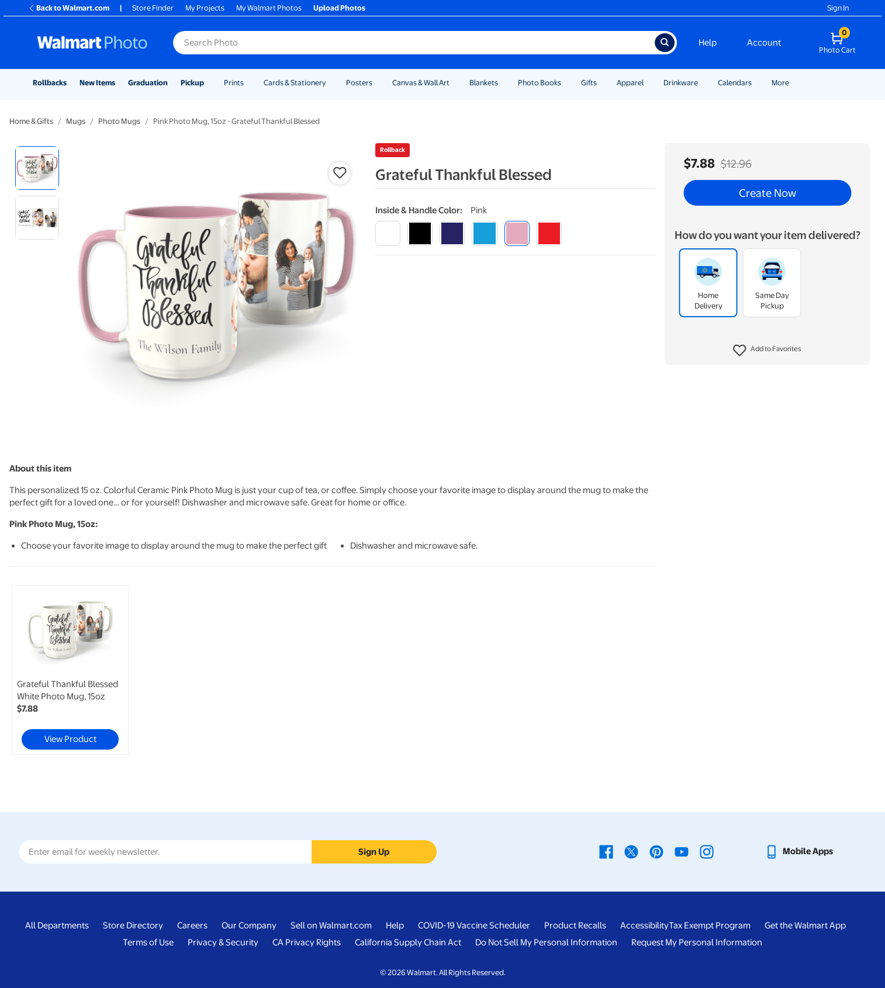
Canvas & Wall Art (421, 82)
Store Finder (153, 8)
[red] (549, 233)
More (780, 82)
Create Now (767, 192)
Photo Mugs (119, 121)
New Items (97, 82)
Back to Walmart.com (68, 8)
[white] (387, 233)
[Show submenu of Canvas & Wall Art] (454, 83)
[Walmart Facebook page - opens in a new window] (606, 851)
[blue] (452, 233)
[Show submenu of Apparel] (648, 83)
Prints (234, 82)
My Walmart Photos (269, 8)
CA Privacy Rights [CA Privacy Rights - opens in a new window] (306, 942)
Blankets (483, 82)
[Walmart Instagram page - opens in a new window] (707, 851)
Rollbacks (50, 82)
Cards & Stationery (295, 82)
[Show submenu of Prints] (249, 83)
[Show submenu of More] (794, 83)
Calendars (735, 82)
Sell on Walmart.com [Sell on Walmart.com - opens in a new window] (331, 925)
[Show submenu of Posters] (377, 83)
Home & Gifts (31, 121)
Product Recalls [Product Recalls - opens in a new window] (575, 925)
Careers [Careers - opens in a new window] (192, 925)
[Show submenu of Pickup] (209, 83)
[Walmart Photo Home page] (92, 42)
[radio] (37, 168)
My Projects (204, 8)
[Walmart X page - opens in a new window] (631, 851)
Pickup (192, 82)
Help (708, 42)
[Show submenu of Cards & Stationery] (331, 83)
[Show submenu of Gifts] (602, 83)
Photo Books (539, 82)
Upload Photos (339, 8)
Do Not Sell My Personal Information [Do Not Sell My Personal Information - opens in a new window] (546, 942)
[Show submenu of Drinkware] (703, 83)
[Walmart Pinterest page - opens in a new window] (656, 851)
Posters (359, 82)
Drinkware (680, 82)
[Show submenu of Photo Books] (566, 83)
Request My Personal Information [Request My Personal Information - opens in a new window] (696, 942)
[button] (767, 350)
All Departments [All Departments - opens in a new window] (57, 925)
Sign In (838, 8)
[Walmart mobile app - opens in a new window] (799, 851)
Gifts (589, 82)
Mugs (75, 121)
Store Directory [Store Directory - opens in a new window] (133, 925)
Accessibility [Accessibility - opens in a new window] (644, 925)
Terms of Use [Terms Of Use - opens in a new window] (148, 942)
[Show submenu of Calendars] (756, 83)
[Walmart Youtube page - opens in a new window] (682, 851)
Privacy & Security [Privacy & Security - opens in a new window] (223, 942)
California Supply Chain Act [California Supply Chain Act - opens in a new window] (408, 942)
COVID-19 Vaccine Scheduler (474, 925)
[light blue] (484, 233)
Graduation (148, 82)
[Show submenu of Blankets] (503, 83)
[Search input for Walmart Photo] (414, 42)
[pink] (517, 233)
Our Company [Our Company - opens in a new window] (249, 925)
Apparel (630, 82)
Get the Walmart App (805, 925)
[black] (420, 233)
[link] (70, 670)
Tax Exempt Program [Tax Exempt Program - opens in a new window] (710, 925)
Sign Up (373, 852)
